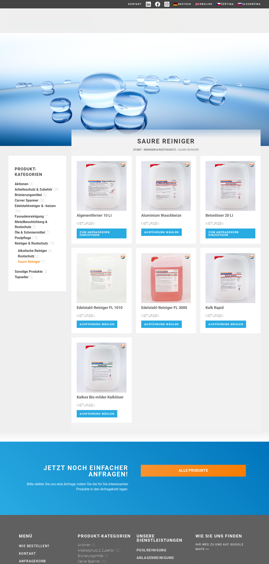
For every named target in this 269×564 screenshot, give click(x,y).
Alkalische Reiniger (32, 252)
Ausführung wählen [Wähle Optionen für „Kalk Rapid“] (225, 325)
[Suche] (260, 20)
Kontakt (135, 4)
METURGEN (86, 225)
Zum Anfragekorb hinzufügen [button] (95, 235)
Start (137, 151)
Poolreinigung (151, 550)
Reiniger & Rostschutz (31, 245)
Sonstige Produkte (29, 273)
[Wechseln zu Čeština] (225, 4)
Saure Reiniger (29, 263)
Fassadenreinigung (29, 218)
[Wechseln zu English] (204, 4)
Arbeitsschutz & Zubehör (33, 191)
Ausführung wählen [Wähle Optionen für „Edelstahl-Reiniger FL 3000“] (161, 325)
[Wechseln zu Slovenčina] (249, 4)
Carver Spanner (26, 202)
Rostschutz (26, 258)
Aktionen (21, 185)
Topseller (22, 279)
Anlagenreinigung (155, 558)
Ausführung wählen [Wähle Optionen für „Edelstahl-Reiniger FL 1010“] (97, 325)
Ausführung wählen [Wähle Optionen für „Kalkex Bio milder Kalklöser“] (97, 415)
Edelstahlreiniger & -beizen (35, 207)
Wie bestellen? (34, 546)
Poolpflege (23, 239)
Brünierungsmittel (28, 196)
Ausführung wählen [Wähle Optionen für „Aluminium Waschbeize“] (161, 233)
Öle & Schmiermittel (30, 234)
